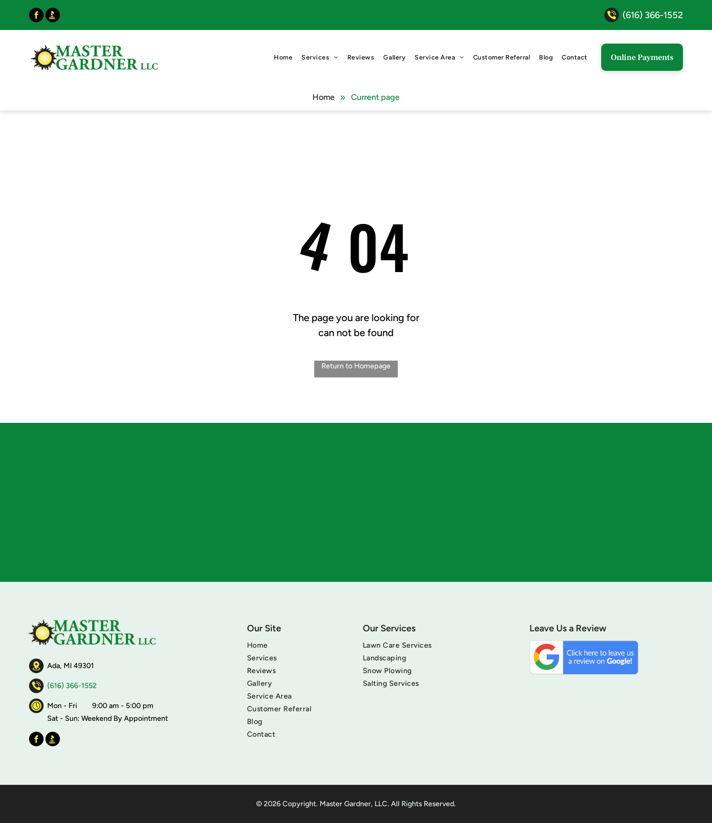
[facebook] (36, 16)
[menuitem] (283, 57)
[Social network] (52, 16)
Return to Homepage (356, 366)
